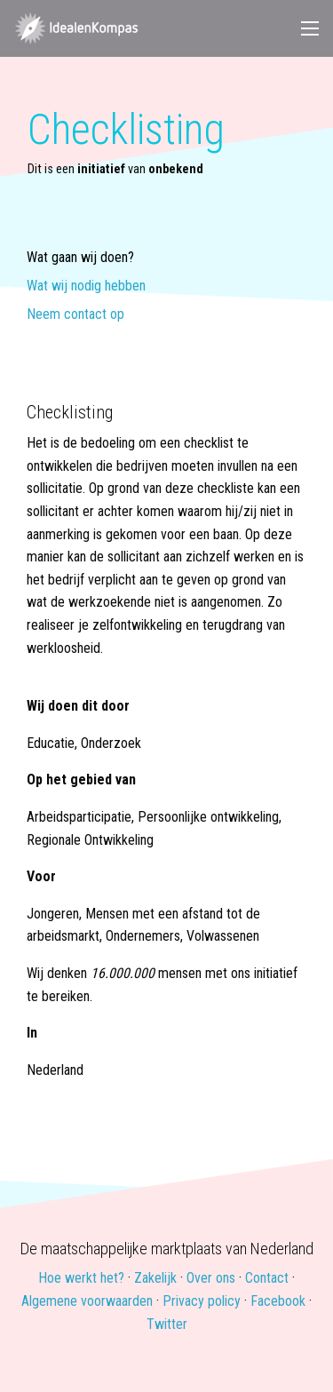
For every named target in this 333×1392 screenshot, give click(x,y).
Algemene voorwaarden (87, 1301)
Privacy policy (202, 1301)
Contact (267, 1277)
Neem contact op (75, 314)
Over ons (210, 1277)
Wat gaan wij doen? (80, 258)
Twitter (167, 1324)
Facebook (277, 1301)
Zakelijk (155, 1277)
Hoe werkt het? (81, 1277)
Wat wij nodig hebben (86, 286)
